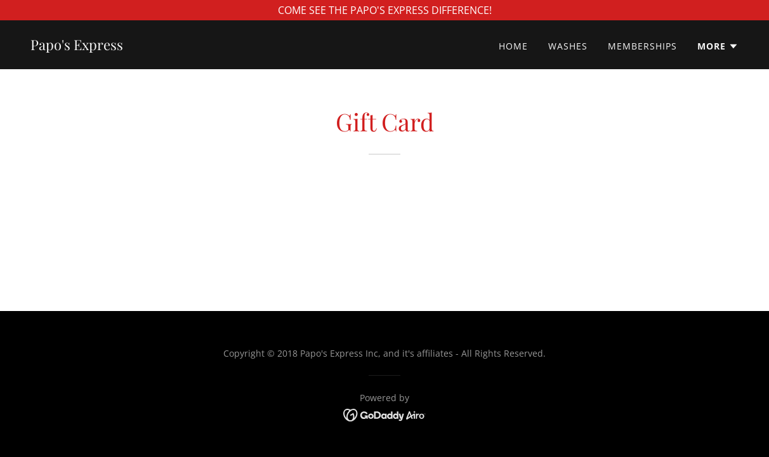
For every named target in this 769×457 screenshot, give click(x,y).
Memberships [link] (642, 46)
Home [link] (513, 46)
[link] (76, 46)
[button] (718, 46)
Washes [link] (568, 46)
